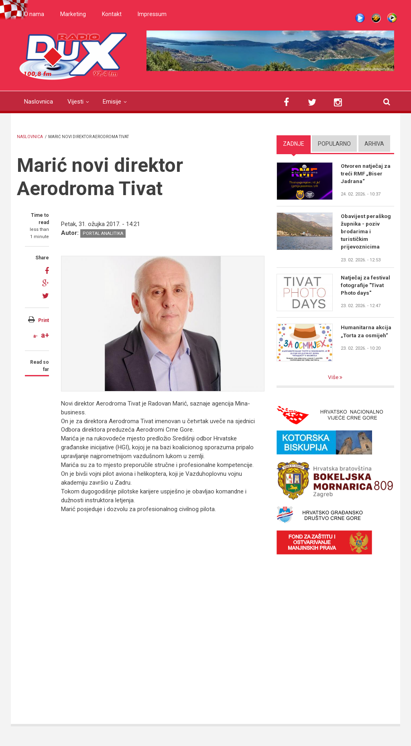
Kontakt (112, 14)
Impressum (152, 14)
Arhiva (374, 144)
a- (35, 336)
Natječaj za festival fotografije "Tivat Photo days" (366, 286)
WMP (392, 18)
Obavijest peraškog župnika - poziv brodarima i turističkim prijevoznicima (366, 232)
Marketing (73, 14)
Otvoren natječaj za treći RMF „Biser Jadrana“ (366, 174)
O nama (34, 14)
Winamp (376, 18)
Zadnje (293, 144)
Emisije (112, 101)
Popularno (334, 144)
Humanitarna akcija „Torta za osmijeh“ (367, 333)
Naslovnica (38, 101)
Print (43, 320)
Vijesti (75, 101)
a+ (45, 335)
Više (334, 379)
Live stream (360, 18)
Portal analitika (103, 233)
